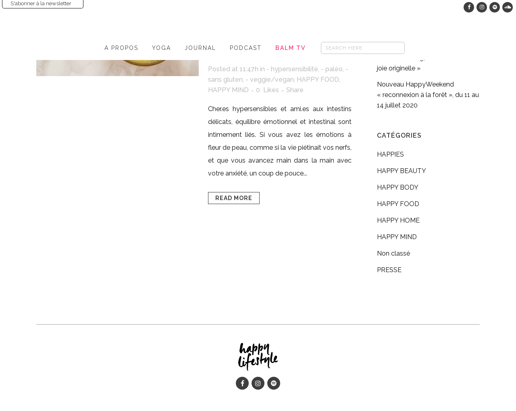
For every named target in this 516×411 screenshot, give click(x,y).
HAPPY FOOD (318, 79)
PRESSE (389, 270)
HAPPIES (390, 154)
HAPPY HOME (398, 220)
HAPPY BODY (397, 187)
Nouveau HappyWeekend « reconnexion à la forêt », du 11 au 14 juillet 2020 (428, 95)
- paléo (332, 69)
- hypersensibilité (292, 69)
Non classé (393, 253)
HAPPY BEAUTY (401, 171)
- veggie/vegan (270, 79)
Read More (233, 198)
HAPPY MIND (228, 90)
